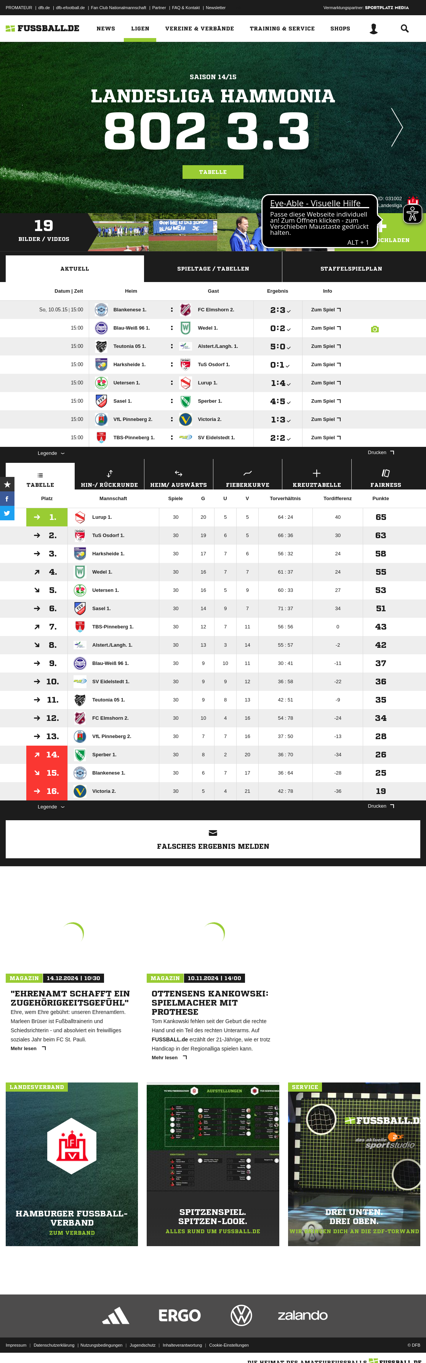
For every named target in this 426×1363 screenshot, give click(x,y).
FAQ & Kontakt (186, 7)
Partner (159, 7)
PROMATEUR (19, 7)
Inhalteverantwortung (182, 1345)
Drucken (381, 452)
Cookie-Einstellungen (229, 1345)
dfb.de (44, 7)
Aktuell (74, 268)
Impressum (16, 1345)
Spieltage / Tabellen (213, 268)
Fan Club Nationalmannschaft (118, 7)
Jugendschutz (142, 1345)
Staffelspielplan (351, 268)
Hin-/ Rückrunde (109, 477)
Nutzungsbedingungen (101, 1345)
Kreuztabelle (316, 477)
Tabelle (213, 172)
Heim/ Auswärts (178, 477)
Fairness (386, 477)
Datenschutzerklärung (54, 1345)
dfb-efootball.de (70, 7)
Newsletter (216, 7)
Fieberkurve (247, 477)
